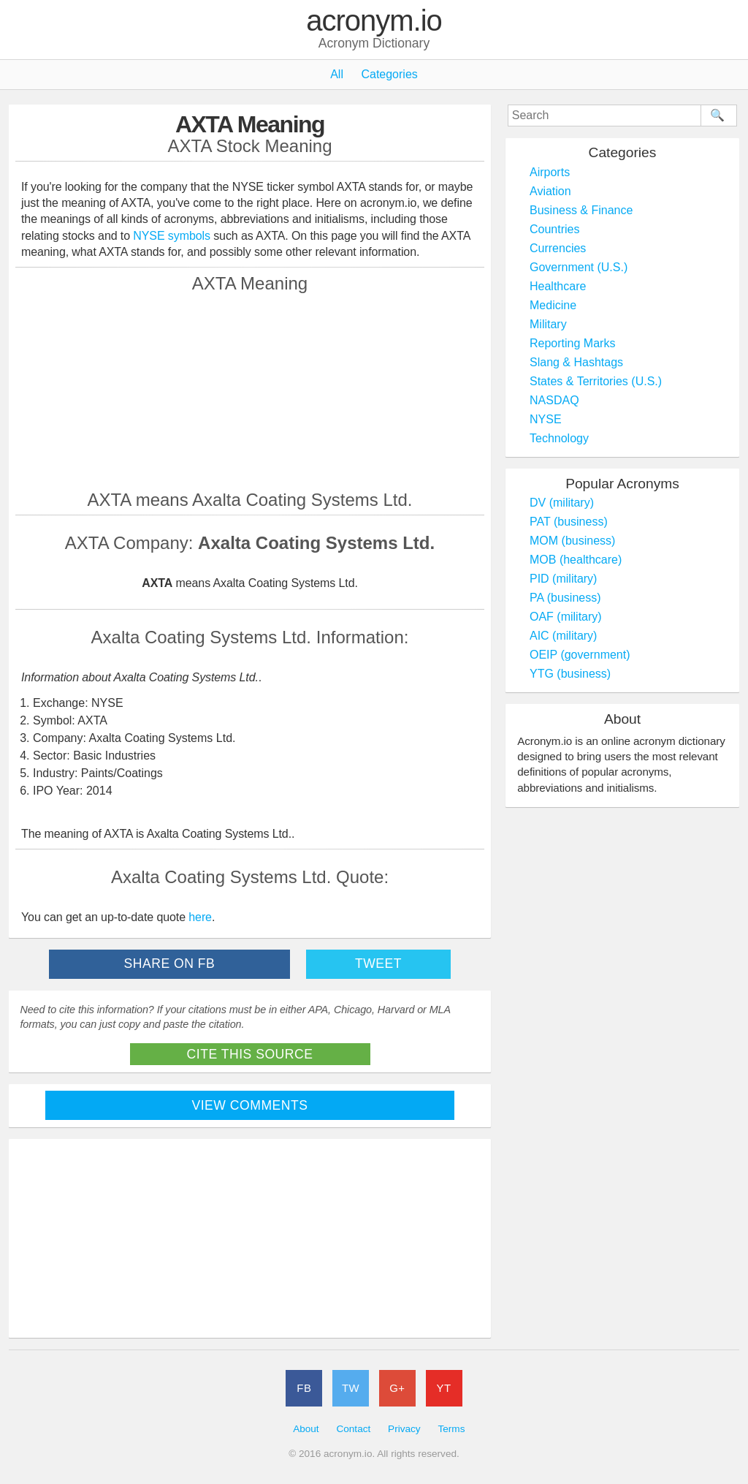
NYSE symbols (173, 236)
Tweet (378, 963)
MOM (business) (572, 540)
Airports (550, 172)
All (336, 74)
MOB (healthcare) (576, 559)
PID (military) (563, 578)
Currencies (558, 248)
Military (548, 324)
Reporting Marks (572, 343)
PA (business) (565, 597)
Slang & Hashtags (576, 362)
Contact (353, 1428)
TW (350, 1388)
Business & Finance (581, 210)
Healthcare (558, 286)
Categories (389, 74)
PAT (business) (569, 521)
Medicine (553, 305)
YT (444, 1388)
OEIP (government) (580, 654)
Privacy (404, 1428)
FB (304, 1388)
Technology (559, 438)
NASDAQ (554, 400)
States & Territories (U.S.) (596, 381)
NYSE (546, 419)
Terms (451, 1428)
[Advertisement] (249, 391)
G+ (397, 1388)
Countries (554, 229)
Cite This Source (250, 1054)
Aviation (550, 191)
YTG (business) (570, 673)
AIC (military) (563, 635)
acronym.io (374, 21)
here (200, 917)
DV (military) (562, 502)
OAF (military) (566, 616)
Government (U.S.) (578, 267)
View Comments (250, 1105)
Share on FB (169, 963)
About (306, 1428)
